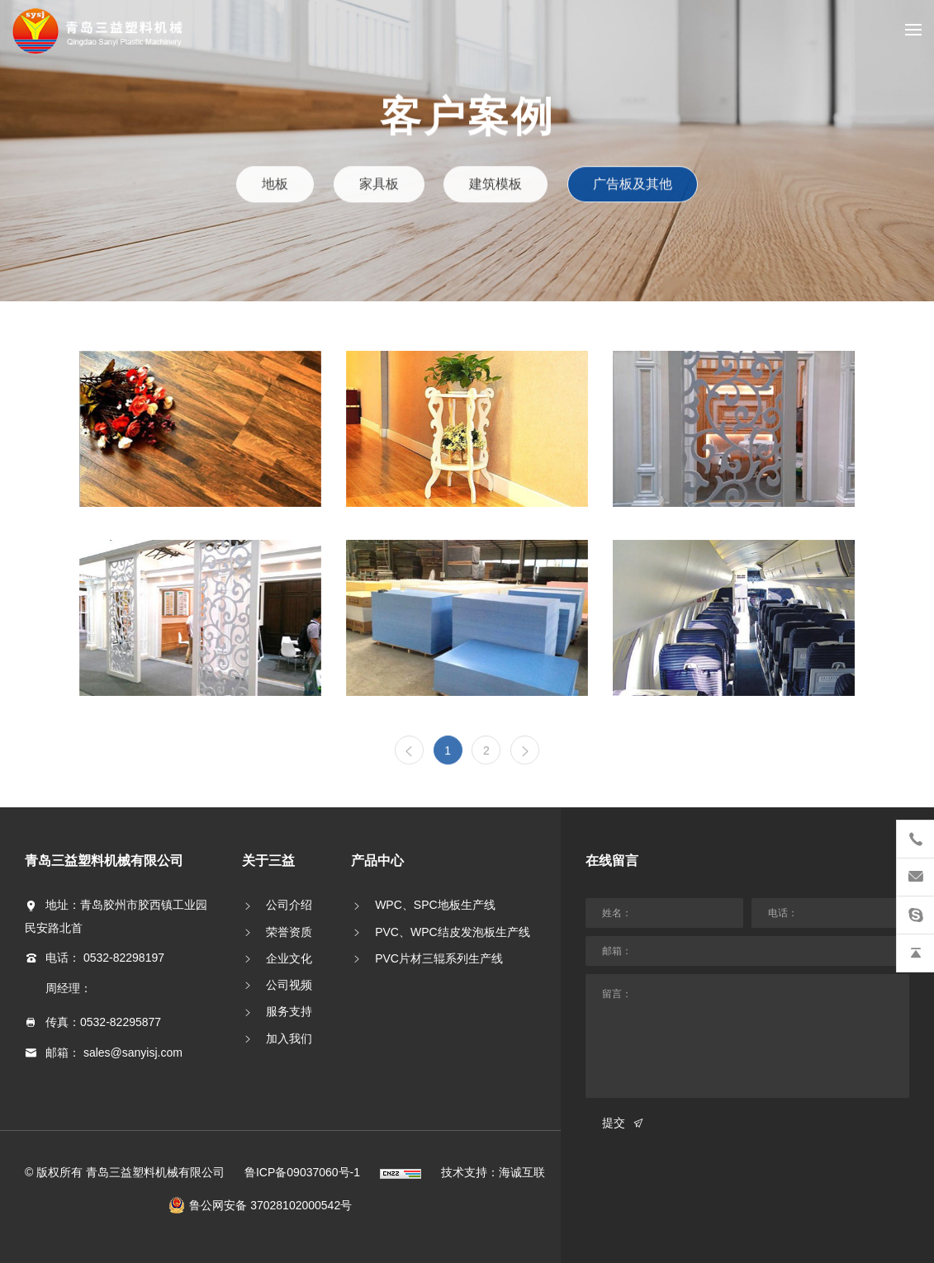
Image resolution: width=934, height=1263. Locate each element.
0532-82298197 (123, 957)
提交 (613, 1122)
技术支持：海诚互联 (493, 1172)
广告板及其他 (631, 184)
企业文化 (289, 958)
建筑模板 (495, 184)
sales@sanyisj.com (133, 1052)
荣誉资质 (289, 932)
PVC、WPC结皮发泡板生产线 (452, 932)
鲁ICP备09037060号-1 (302, 1172)
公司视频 (289, 984)
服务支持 (289, 1011)
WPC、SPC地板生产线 (435, 904)
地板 (276, 184)
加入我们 (289, 1038)
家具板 (380, 184)
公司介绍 (289, 904)
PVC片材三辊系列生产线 (439, 958)
